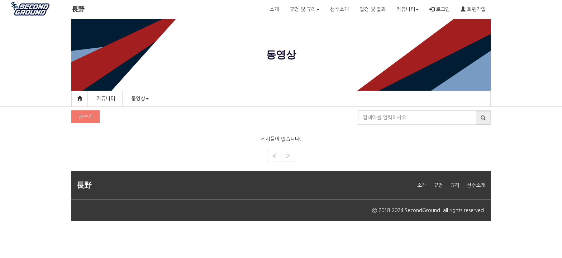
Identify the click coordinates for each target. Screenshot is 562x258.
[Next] (288, 156)
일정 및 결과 (372, 9)
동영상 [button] (140, 98)
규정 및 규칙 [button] (304, 9)
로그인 (439, 9)
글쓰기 (85, 116)
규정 (438, 185)
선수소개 (339, 9)
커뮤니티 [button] (407, 9)
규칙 (454, 185)
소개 (274, 9)
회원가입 (473, 9)
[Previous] (274, 156)
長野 (78, 9)
